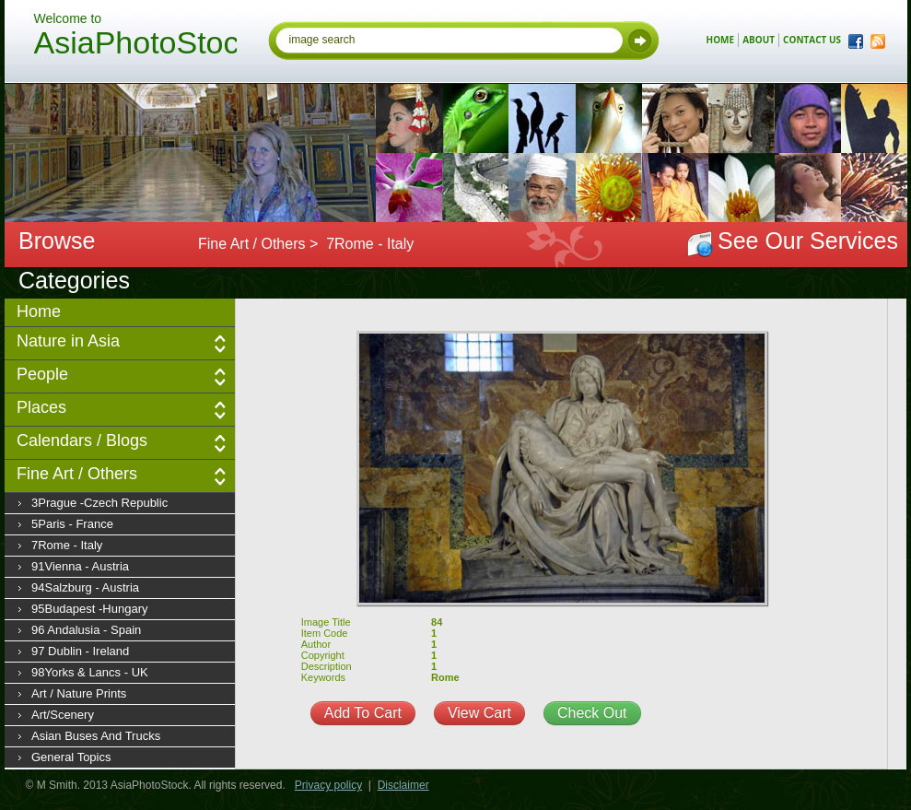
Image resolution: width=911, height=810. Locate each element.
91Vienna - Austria (80, 566)
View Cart (479, 713)
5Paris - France (72, 524)
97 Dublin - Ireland (80, 651)
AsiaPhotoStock (135, 45)
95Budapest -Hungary (89, 609)
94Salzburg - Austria (85, 587)
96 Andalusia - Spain (86, 630)
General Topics (71, 757)
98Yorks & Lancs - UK (89, 672)
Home (39, 311)
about (758, 39)
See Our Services (808, 240)
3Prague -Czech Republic (99, 503)
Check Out (592, 713)
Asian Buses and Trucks (95, 736)
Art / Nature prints (78, 693)
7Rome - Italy (66, 545)
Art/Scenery (62, 715)
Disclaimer (403, 785)
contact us (812, 39)
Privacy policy (328, 785)
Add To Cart (363, 713)
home (721, 39)
